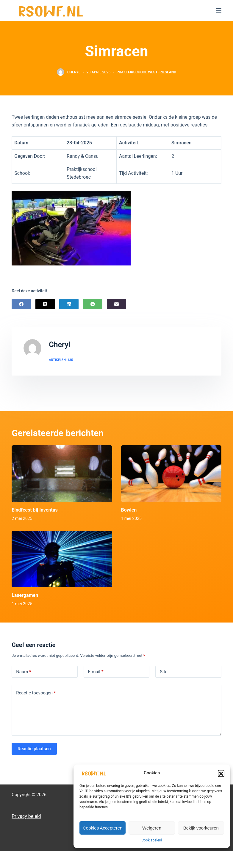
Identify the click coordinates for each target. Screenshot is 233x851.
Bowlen (129, 510)
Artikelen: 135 (61, 360)
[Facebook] (21, 304)
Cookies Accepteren (102, 827)
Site (163, 671)
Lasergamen (25, 595)
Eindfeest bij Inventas (34, 510)
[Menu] (218, 10)
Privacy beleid (26, 816)
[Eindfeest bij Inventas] (62, 473)
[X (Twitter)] (45, 304)
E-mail (96, 672)
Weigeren (151, 827)
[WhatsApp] (92, 304)
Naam (23, 672)
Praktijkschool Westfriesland (146, 72)
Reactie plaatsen (34, 748)
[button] (221, 773)
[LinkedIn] (69, 304)
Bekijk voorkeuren (201, 827)
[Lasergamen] (62, 559)
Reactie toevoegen (36, 693)
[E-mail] (116, 304)
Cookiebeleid (152, 840)
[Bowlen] (171, 473)
